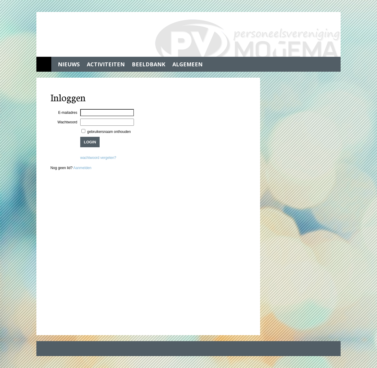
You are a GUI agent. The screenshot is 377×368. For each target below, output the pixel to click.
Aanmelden (82, 168)
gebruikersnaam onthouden (108, 132)
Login (90, 142)
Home (43, 64)
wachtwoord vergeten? (98, 158)
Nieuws (69, 64)
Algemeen (187, 64)
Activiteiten (106, 64)
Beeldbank (148, 64)
